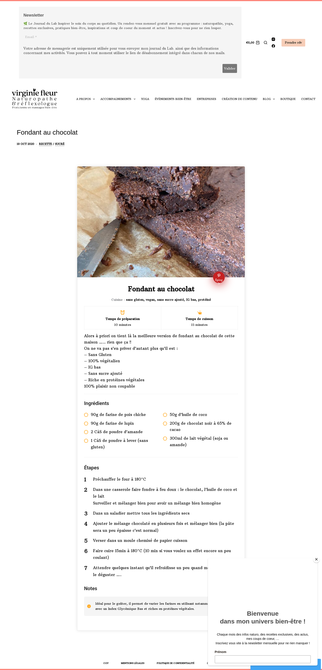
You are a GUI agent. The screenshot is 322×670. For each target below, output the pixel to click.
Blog (270, 99)
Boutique (288, 99)
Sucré (59, 144)
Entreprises (206, 99)
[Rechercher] (265, 42)
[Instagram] (273, 39)
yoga (145, 99)
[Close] (316, 559)
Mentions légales (132, 663)
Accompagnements (118, 99)
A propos (86, 99)
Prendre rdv (293, 42)
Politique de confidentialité (175, 663)
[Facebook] (273, 46)
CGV (105, 663)
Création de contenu (239, 99)
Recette (45, 144)
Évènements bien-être (173, 99)
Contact (308, 99)
